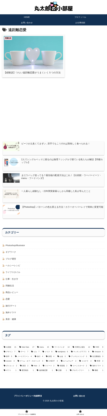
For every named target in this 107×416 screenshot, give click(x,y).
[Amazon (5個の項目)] (97, 354)
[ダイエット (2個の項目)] (10, 368)
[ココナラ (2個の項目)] (85, 364)
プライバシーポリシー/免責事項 (28, 398)
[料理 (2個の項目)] (98, 364)
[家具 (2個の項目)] (24, 368)
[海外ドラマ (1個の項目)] (96, 368)
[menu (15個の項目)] (43, 350)
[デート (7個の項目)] (23, 354)
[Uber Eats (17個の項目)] (27, 350)
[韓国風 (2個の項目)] (62, 368)
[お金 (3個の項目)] (61, 359)
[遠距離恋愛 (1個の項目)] (45, 373)
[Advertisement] (53, 101)
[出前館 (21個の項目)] (10, 350)
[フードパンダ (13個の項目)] (61, 350)
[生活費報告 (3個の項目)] (96, 359)
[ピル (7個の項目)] (35, 354)
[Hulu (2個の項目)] (35, 368)
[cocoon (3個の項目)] (9, 364)
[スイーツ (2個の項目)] (49, 368)
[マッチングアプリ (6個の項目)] (80, 354)
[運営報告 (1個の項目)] (26, 373)
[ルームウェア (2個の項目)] (69, 364)
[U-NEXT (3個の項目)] (52, 364)
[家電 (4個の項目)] (50, 359)
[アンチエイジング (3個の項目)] (77, 359)
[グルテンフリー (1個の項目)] (80, 373)
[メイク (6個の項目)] (47, 354)
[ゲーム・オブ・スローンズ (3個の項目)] (30, 364)
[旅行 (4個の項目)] (38, 359)
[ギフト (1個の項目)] (10, 373)
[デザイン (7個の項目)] (10, 354)
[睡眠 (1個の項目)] (97, 373)
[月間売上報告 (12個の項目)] (81, 350)
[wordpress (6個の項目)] (61, 354)
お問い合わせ (79, 398)
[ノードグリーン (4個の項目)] (23, 359)
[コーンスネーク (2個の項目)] (78, 368)
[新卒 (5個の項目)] (8, 359)
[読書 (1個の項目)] (61, 373)
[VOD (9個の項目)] (98, 350)
